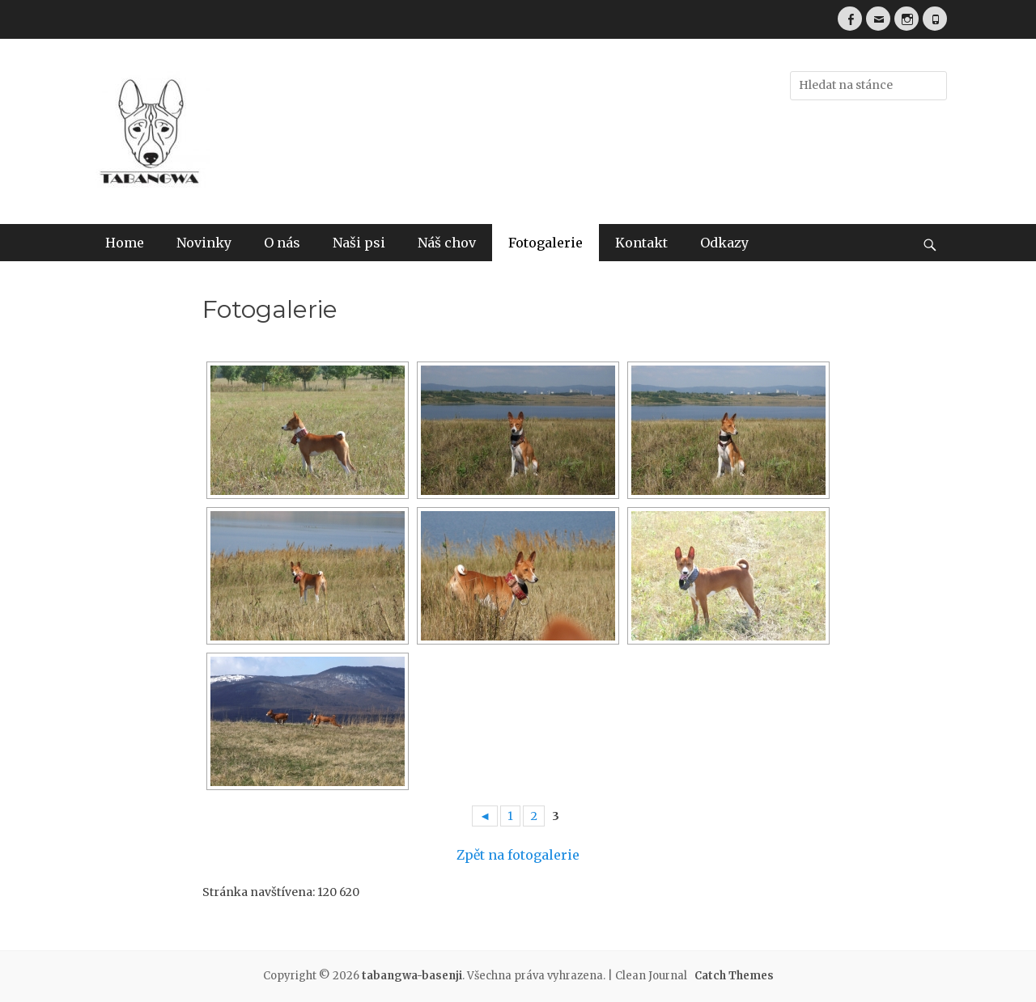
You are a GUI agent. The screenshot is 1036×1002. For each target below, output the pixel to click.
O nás (282, 243)
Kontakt (641, 243)
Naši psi (359, 243)
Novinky (203, 243)
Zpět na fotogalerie (518, 855)
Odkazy (724, 243)
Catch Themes (734, 976)
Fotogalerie (545, 243)
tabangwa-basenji (412, 976)
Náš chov (447, 243)
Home (124, 243)
